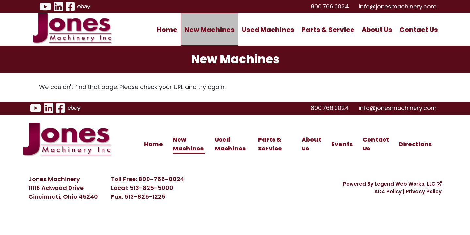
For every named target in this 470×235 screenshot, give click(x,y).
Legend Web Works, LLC (408, 183)
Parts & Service (328, 29)
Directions (415, 144)
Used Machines (268, 29)
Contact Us (419, 29)
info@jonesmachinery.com (398, 6)
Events (342, 144)
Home (167, 29)
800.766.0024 (330, 6)
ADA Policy (388, 191)
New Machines (209, 29)
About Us (377, 29)
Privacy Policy (424, 191)
